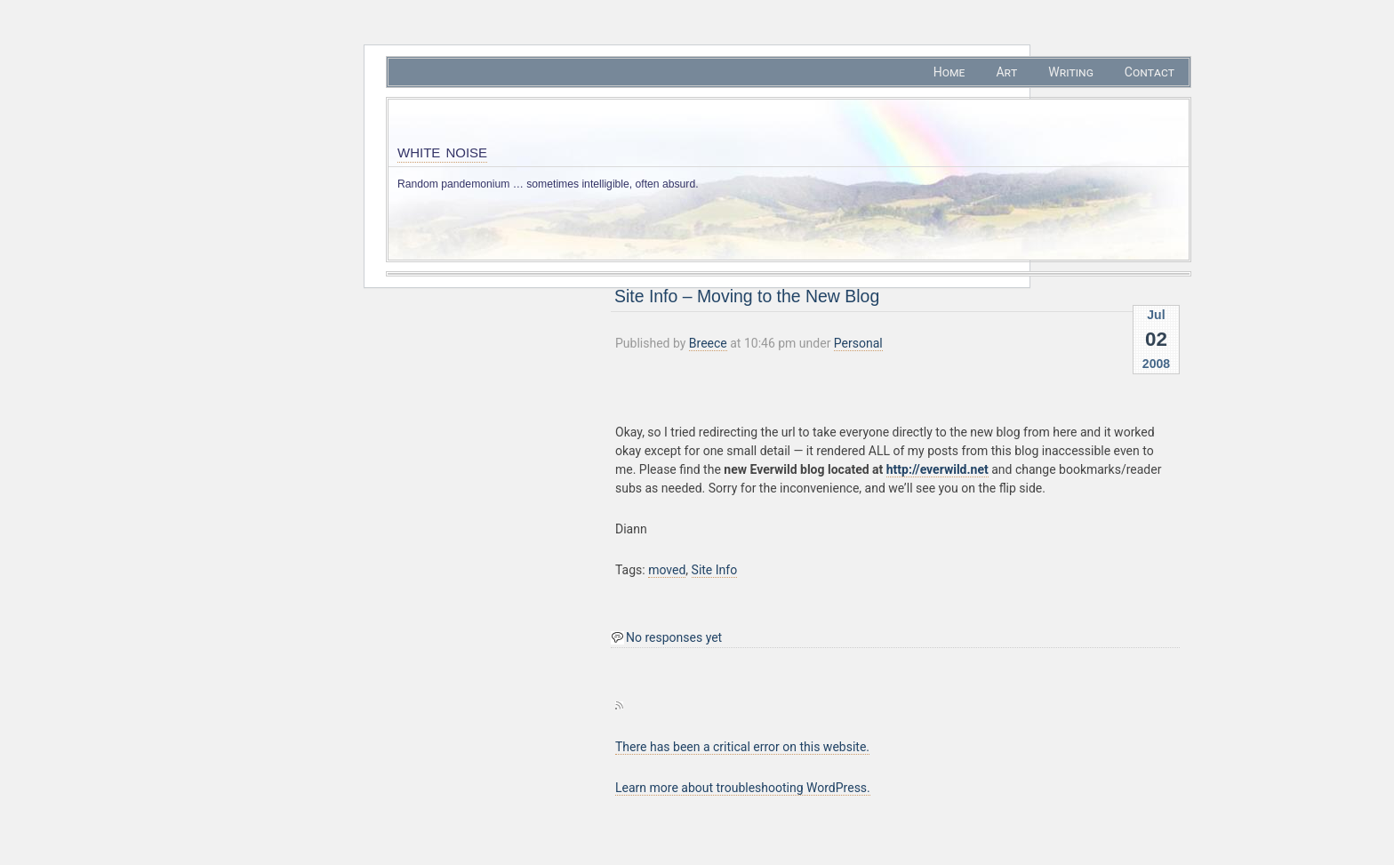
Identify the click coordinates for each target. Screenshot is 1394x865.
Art (1006, 72)
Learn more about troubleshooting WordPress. (742, 788)
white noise (442, 151)
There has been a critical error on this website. (742, 747)
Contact (1149, 72)
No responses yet (674, 637)
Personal (858, 343)
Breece (708, 343)
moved (666, 570)
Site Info (715, 570)
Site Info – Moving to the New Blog (746, 296)
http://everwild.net (937, 469)
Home (949, 72)
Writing (1071, 72)
